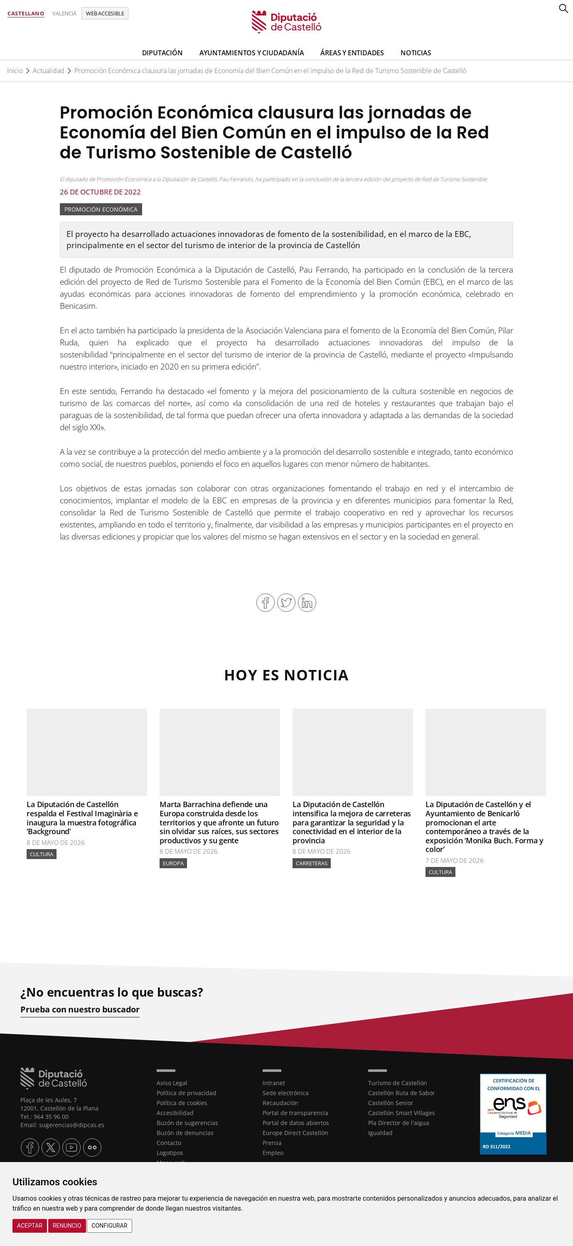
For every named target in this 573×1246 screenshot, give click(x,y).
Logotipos (170, 1152)
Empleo (273, 1152)
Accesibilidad (175, 1112)
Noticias (416, 52)
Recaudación (280, 1102)
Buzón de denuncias (185, 1132)
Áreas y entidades (352, 52)
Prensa (272, 1142)
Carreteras (311, 863)
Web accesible (105, 13)
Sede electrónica (286, 1092)
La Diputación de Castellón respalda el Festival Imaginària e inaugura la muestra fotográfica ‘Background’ (82, 817)
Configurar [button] (109, 1225)
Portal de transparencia (295, 1112)
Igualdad (380, 1132)
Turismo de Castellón (397, 1082)
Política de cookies (182, 1102)
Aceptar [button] (29, 1225)
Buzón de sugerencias (187, 1122)
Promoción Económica (101, 209)
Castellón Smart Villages (401, 1112)
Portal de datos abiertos (296, 1122)
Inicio (15, 70)
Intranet (274, 1082)
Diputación (162, 52)
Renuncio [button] (67, 1225)
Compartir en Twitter (286, 602)
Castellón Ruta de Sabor (401, 1092)
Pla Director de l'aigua (398, 1122)
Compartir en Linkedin (307, 602)
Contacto (169, 1142)
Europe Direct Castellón (295, 1132)
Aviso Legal (172, 1082)
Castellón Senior (390, 1102)
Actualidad (48, 70)
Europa (173, 863)
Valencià (64, 13)
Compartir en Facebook (265, 602)
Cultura (41, 854)
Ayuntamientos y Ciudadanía (251, 52)
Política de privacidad (186, 1092)
